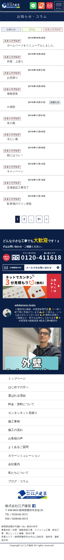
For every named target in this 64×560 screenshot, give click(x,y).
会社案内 (14, 464)
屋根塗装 (12, 93)
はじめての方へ (18, 387)
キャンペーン (15, 171)
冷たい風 (12, 139)
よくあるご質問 (18, 447)
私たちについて (18, 472)
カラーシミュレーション (24, 455)
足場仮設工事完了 (18, 187)
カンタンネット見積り (22, 413)
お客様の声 (15, 438)
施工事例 (14, 421)
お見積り (12, 77)
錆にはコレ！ (15, 155)
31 (39, 219)
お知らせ (11, 29)
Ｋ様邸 (11, 106)
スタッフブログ (53, 29)
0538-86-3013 (20, 514)
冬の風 (11, 123)
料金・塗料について (21, 404)
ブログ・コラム (18, 481)
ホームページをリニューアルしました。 (31, 45)
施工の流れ (15, 430)
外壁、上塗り (15, 61)
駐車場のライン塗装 (19, 203)
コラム (32, 29)
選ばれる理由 (17, 395)
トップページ (17, 378)
